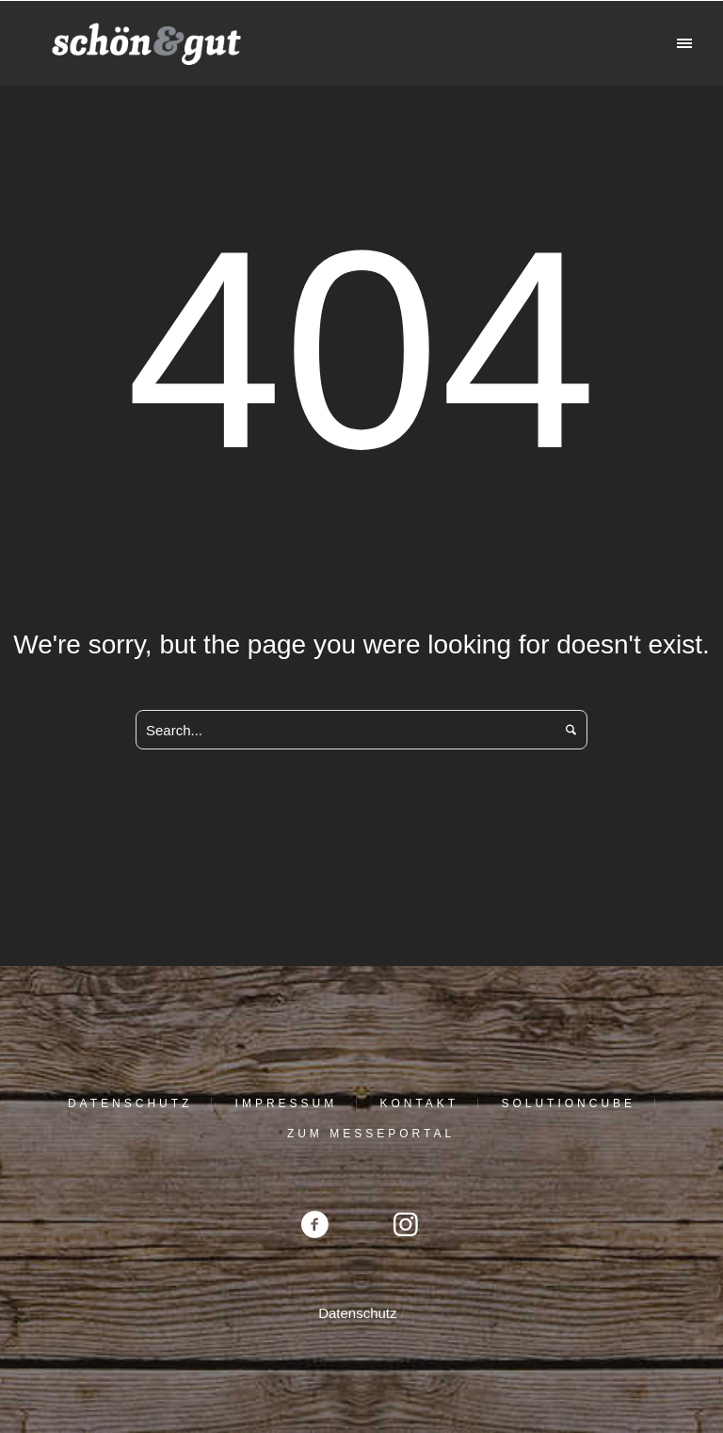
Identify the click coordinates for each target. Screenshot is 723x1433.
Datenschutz (130, 1103)
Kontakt (418, 1103)
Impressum (286, 1103)
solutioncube (568, 1103)
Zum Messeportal (371, 1133)
